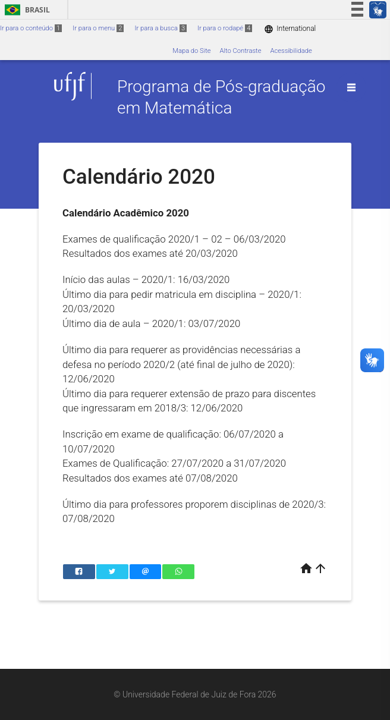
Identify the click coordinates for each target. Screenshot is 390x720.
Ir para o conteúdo (31, 28)
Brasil (25, 10)
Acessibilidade (291, 51)
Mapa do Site (191, 51)
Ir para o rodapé (224, 28)
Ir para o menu (98, 28)
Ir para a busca (160, 28)
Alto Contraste (241, 51)
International (290, 28)
